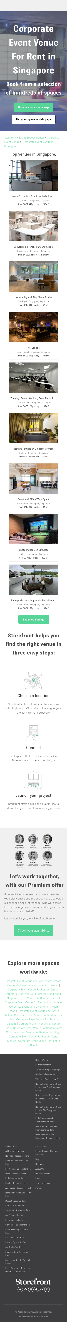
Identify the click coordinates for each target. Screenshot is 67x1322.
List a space (40, 1146)
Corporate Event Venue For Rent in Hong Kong (33, 993)
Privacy (38, 1188)
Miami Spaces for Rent (15, 1173)
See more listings (33, 619)
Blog (37, 1159)
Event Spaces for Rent (15, 1220)
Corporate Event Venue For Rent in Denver (32, 985)
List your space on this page (33, 119)
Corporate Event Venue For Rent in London (33, 998)
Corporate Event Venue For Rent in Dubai (33, 989)
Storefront (10, 137)
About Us (39, 1169)
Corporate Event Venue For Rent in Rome (37, 1027)
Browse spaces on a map (33, 107)
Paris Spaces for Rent (15, 1178)
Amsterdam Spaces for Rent (18, 1188)
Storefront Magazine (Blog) (47, 1069)
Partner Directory (43, 1064)
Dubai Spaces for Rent (15, 1201)
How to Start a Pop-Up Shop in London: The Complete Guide (48, 1098)
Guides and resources (45, 1074)
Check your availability (33, 930)
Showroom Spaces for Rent (17, 1210)
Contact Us (40, 1164)
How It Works (41, 1060)
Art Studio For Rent (14, 1247)
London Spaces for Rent (16, 1183)
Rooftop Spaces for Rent (16, 1242)
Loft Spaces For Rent (14, 1237)
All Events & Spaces (14, 1151)
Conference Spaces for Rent (17, 1225)
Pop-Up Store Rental (14, 1205)
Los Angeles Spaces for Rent (18, 1169)
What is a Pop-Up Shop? (46, 1079)
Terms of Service (42, 1183)
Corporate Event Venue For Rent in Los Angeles (33, 1002)
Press (37, 1178)
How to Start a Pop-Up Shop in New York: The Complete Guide (48, 1087)
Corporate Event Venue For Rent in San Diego (33, 1032)
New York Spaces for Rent (17, 1156)
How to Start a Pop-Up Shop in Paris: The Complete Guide (48, 1110)
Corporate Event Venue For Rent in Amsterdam (32, 980)
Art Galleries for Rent (14, 1215)
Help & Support (42, 1173)
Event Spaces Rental (31, 137)
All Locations (11, 1146)
